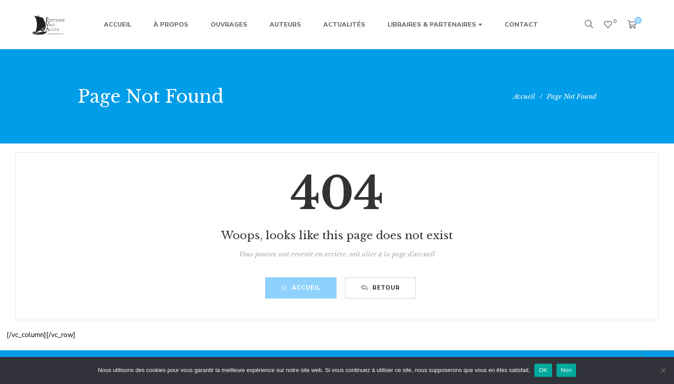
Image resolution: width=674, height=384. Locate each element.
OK (543, 370)
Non (566, 370)
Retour (380, 288)
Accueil (301, 288)
